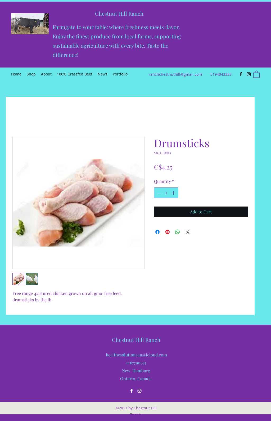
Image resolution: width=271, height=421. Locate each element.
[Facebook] (240, 74)
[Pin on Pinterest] (167, 232)
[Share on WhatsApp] (177, 232)
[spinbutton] (166, 193)
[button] (256, 74)
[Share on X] (187, 232)
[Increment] (174, 193)
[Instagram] (248, 74)
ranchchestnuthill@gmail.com (175, 74)
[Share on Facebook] (157, 232)
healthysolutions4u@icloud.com (136, 354)
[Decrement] (158, 193)
